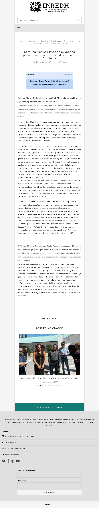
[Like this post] (44, 319)
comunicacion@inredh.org (15, 449)
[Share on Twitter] (50, 319)
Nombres (21, 481)
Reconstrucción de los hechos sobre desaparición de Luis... (49, 378)
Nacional (31, 41)
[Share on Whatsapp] (53, 319)
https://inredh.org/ (12, 455)
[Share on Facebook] (47, 319)
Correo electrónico (26, 471)
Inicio (19, 41)
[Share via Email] (55, 319)
